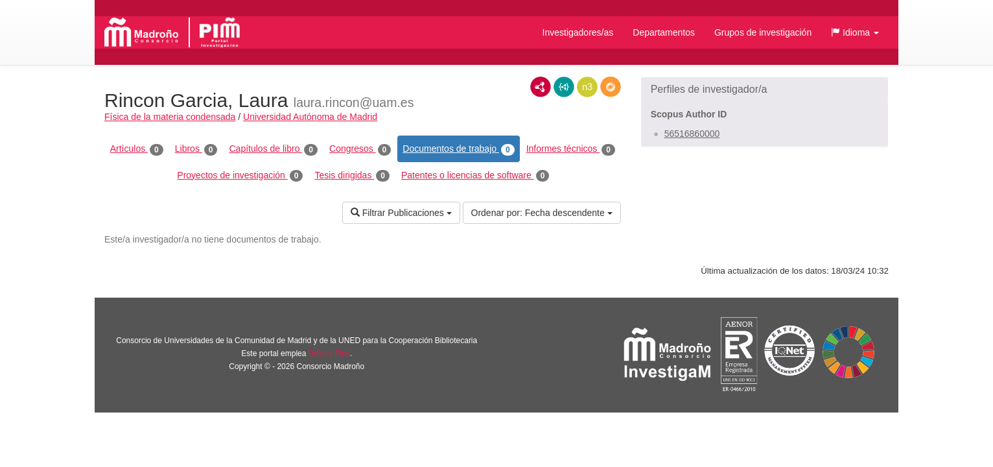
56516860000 (692, 133)
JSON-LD (564, 87)
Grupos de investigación (763, 32)
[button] (855, 32)
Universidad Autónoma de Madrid (310, 117)
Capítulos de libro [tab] (273, 149)
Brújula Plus (329, 353)
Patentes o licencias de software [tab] (475, 176)
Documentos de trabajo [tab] (458, 149)
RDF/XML (540, 87)
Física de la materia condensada (169, 117)
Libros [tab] (196, 149)
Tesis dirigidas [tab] (352, 176)
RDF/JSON (610, 87)
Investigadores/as (578, 32)
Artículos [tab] (136, 149)
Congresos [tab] (360, 149)
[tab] (764, 89)
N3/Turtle (587, 87)
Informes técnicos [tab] (570, 149)
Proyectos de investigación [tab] (240, 176)
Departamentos (664, 32)
